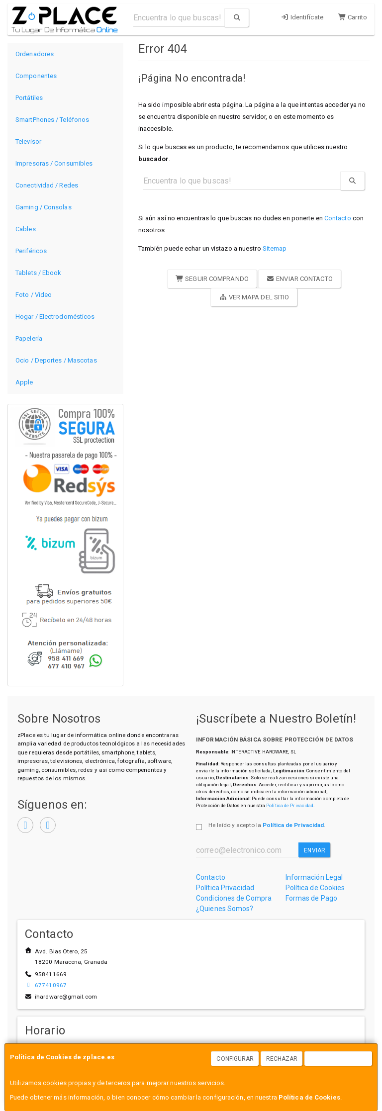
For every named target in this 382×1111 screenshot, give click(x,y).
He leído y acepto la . (266, 825)
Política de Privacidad (289, 805)
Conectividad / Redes (46, 185)
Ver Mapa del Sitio (254, 297)
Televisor (28, 141)
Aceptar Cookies (339, 1058)
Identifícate (302, 17)
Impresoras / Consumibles (54, 163)
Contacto (337, 218)
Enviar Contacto (300, 278)
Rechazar (282, 1058)
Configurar (235, 1058)
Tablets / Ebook (38, 273)
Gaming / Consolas (43, 207)
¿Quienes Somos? (225, 909)
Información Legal (314, 877)
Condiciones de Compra (234, 898)
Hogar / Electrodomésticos (55, 316)
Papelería (28, 338)
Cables (25, 229)
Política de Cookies (309, 1097)
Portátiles (29, 97)
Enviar (314, 850)
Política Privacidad (225, 888)
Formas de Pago (311, 898)
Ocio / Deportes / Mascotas (56, 360)
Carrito (352, 17)
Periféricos (31, 251)
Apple (24, 382)
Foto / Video (33, 294)
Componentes (36, 76)
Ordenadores (34, 54)
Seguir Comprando (212, 278)
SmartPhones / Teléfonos (52, 119)
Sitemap (275, 248)
